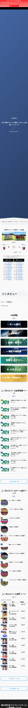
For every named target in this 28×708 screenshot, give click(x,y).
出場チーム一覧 (15, 678)
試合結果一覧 (15, 481)
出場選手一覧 (15, 688)
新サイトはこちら (14, 5)
